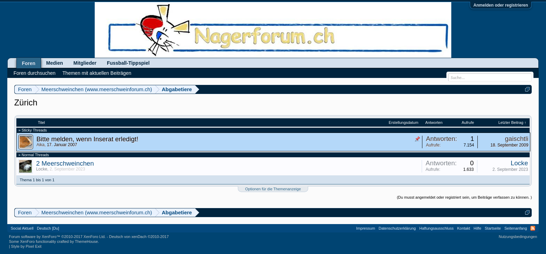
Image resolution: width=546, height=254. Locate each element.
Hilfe (477, 228)
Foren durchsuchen (35, 73)
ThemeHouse (86, 241)
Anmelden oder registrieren (501, 5)
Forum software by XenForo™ (57, 237)
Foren (29, 63)
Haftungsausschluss (436, 228)
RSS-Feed (532, 228)
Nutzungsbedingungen (518, 237)
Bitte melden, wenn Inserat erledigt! (87, 139)
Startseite (493, 228)
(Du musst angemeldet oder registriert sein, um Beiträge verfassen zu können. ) (464, 197)
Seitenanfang (515, 228)
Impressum (365, 228)
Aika (41, 144)
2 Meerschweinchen (65, 163)
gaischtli (516, 138)
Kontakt (463, 228)
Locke (41, 169)
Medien (54, 63)
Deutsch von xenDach (139, 237)
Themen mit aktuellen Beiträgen (96, 73)
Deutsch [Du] (48, 228)
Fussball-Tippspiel (128, 63)
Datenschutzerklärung (397, 228)
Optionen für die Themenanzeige (273, 189)
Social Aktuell (22, 228)
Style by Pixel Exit (26, 246)
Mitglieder (84, 63)
